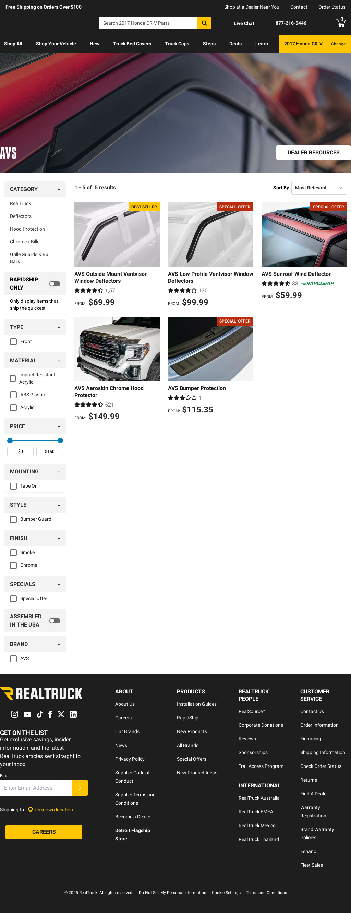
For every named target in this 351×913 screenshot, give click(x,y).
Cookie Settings (226, 892)
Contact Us (312, 711)
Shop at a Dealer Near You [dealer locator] (251, 7)
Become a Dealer (132, 816)
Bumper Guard (35, 519)
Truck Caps (177, 43)
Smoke (27, 552)
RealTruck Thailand (259, 839)
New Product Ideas (197, 772)
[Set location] (50, 809)
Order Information (319, 725)
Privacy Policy (130, 759)
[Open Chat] (238, 23)
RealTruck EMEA (256, 812)
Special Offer (33, 598)
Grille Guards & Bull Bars (30, 257)
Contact (298, 7)
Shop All (13, 43)
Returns (308, 780)
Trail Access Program (261, 766)
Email (5, 776)
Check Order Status (320, 766)
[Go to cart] (341, 23)
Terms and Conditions (266, 892)
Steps (209, 43)
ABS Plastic (32, 394)
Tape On (29, 486)
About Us (125, 704)
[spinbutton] (20, 451)
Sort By (281, 187)
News (121, 745)
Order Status (332, 7)
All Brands (187, 745)
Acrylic (27, 407)
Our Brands (127, 731)
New (94, 43)
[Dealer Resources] (313, 152)
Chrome (28, 565)
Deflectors (21, 216)
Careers (123, 718)
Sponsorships (253, 752)
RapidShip (187, 718)
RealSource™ (252, 711)
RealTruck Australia (259, 798)
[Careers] (43, 832)
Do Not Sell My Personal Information (172, 892)
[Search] (155, 23)
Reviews (247, 738)
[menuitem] (13, 44)
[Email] (36, 788)
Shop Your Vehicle (56, 43)
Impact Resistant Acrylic (37, 378)
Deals (235, 43)
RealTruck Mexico (257, 825)
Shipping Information (322, 752)
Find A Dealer (314, 793)
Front (26, 341)
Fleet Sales (311, 865)
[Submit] (80, 788)
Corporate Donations (261, 725)
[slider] (10, 440)
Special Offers (191, 759)
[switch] (35, 284)
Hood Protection (27, 229)
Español (308, 851)
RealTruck (20, 203)
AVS (24, 658)
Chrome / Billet (25, 241)
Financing (310, 738)
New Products (192, 731)
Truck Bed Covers (132, 43)
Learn (261, 43)
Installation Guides (197, 704)
